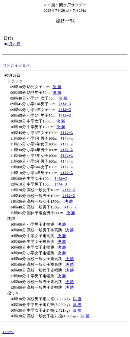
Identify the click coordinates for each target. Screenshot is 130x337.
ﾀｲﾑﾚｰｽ (65, 104)
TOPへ (8, 331)
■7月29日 (13, 75)
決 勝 (56, 86)
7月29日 (14, 44)
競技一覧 (65, 21)
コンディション (16, 65)
